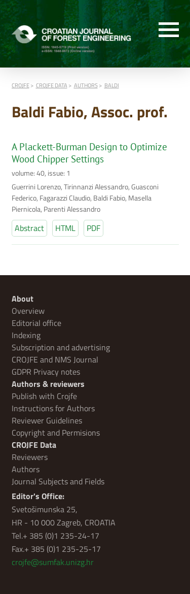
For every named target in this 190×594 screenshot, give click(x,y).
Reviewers (30, 457)
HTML (65, 228)
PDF (93, 228)
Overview (28, 311)
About (22, 298)
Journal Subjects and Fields (58, 481)
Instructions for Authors (53, 408)
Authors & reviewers (48, 384)
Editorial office (36, 323)
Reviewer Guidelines (47, 420)
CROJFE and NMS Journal (55, 359)
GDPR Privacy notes (46, 372)
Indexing (26, 335)
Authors (26, 469)
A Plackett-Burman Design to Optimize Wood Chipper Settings (89, 153)
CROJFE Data (34, 445)
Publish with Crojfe (44, 396)
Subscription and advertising (61, 347)
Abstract (29, 228)
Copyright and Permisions (56, 432)
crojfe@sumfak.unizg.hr (53, 562)
